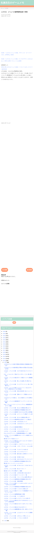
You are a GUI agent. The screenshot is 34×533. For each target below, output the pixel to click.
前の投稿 (29, 269)
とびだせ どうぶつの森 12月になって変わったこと (17, 516)
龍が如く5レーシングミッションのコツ (13, 463)
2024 (4, 335)
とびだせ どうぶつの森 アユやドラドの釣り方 (16, 449)
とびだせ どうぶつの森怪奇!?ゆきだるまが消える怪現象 (18, 412)
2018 (4, 348)
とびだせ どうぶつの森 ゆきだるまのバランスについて (18, 459)
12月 (5, 362)
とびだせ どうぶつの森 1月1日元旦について (15, 421)
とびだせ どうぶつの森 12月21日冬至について (16, 431)
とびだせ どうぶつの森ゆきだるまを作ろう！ (15, 507)
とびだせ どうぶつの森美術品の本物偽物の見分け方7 (17, 409)
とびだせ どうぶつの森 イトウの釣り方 (14, 496)
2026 (4, 331)
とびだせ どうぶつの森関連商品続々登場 (14, 494)
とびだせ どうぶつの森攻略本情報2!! (13, 427)
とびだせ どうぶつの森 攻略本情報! (13, 481)
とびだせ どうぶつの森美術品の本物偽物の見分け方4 (17, 486)
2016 (4, 352)
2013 (4, 358)
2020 (4, 344)
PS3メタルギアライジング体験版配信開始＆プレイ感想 (17, 433)
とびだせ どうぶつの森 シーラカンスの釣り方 (16, 518)
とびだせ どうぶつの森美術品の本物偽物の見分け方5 (17, 479)
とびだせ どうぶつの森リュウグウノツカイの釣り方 (17, 498)
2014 (4, 356)
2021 (4, 341)
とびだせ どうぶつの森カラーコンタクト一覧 (15, 475)
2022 (4, 339)
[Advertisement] (17, 34)
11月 (5, 520)
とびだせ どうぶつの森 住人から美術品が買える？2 (17, 407)
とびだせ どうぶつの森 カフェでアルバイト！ (16, 451)
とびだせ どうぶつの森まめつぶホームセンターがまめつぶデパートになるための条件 (18, 441)
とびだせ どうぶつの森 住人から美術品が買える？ (17, 417)
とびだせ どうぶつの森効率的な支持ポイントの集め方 (17, 419)
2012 (4, 360)
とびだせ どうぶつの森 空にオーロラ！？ (15, 468)
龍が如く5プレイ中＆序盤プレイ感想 (13, 470)
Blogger (19, 527)
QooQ (19, 532)
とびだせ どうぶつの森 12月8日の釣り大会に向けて (17, 473)
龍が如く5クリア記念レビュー (11, 438)
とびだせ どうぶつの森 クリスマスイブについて (16, 429)
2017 (4, 350)
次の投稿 (4, 269)
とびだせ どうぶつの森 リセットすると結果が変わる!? (18, 477)
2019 (4, 346)
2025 (4, 333)
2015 (4, 354)
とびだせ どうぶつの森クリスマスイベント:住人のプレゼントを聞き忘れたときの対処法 (18, 388)
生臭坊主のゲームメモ (12, 2)
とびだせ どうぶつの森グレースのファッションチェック (18, 444)
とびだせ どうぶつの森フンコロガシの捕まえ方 (16, 488)
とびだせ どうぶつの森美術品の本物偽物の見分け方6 (17, 461)
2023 (4, 337)
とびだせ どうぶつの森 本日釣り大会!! (14, 457)
